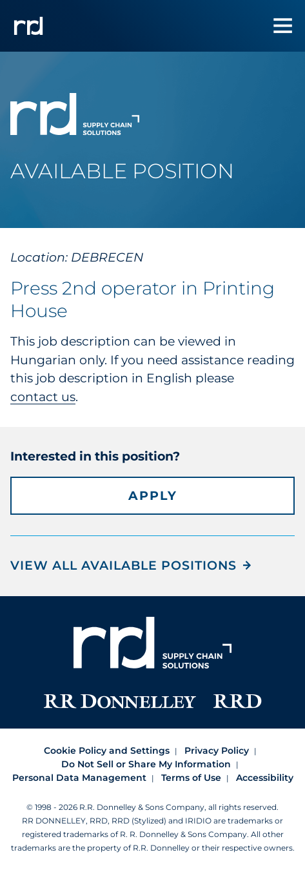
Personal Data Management (79, 777)
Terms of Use (191, 777)
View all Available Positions (123, 565)
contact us (42, 396)
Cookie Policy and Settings (107, 750)
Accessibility (264, 777)
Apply (152, 495)
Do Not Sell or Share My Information (146, 764)
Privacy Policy (216, 750)
